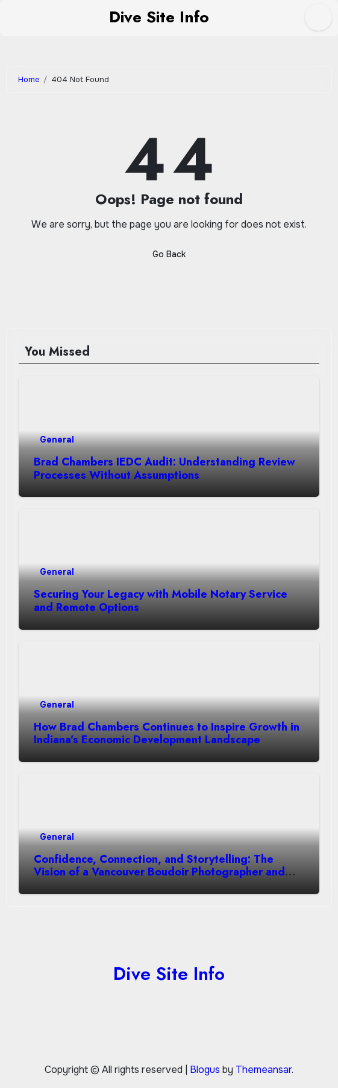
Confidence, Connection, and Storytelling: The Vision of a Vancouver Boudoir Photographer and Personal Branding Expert (159, 872)
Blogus (205, 1069)
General (57, 439)
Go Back (169, 254)
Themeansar (264, 1069)
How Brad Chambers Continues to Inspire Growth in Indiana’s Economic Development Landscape (166, 733)
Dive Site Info (159, 16)
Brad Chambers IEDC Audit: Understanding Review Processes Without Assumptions (164, 468)
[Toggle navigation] (9, 17)
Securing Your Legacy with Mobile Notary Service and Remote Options (160, 600)
